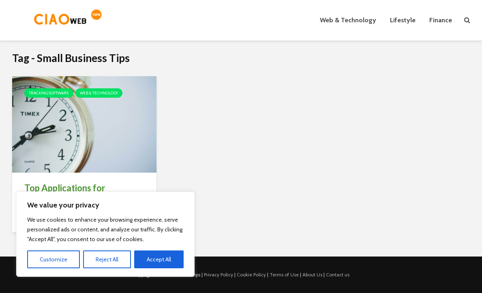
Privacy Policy (218, 275)
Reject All (107, 259)
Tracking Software (49, 93)
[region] (105, 234)
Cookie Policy (251, 275)
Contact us (337, 275)
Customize (53, 259)
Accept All (159, 259)
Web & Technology (348, 20)
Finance (440, 20)
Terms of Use (284, 275)
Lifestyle (403, 20)
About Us (312, 275)
